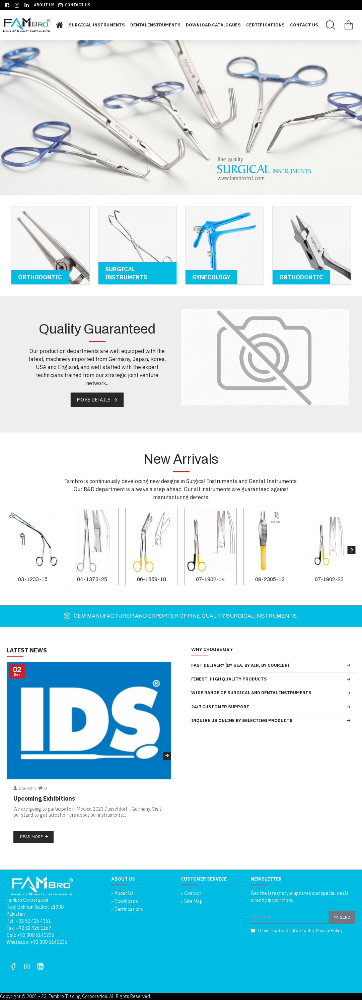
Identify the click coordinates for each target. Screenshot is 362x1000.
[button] (351, 550)
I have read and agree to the (297, 930)
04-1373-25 (92, 579)
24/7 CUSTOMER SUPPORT (220, 707)
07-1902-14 (210, 579)
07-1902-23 (329, 579)
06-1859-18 (151, 579)
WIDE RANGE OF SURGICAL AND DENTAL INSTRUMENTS (251, 693)
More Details (94, 399)
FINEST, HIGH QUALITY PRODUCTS (229, 679)
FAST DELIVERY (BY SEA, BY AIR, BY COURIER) (240, 665)
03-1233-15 (33, 579)
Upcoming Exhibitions (44, 798)
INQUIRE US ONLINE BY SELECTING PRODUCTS (242, 720)
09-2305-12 (270, 579)
